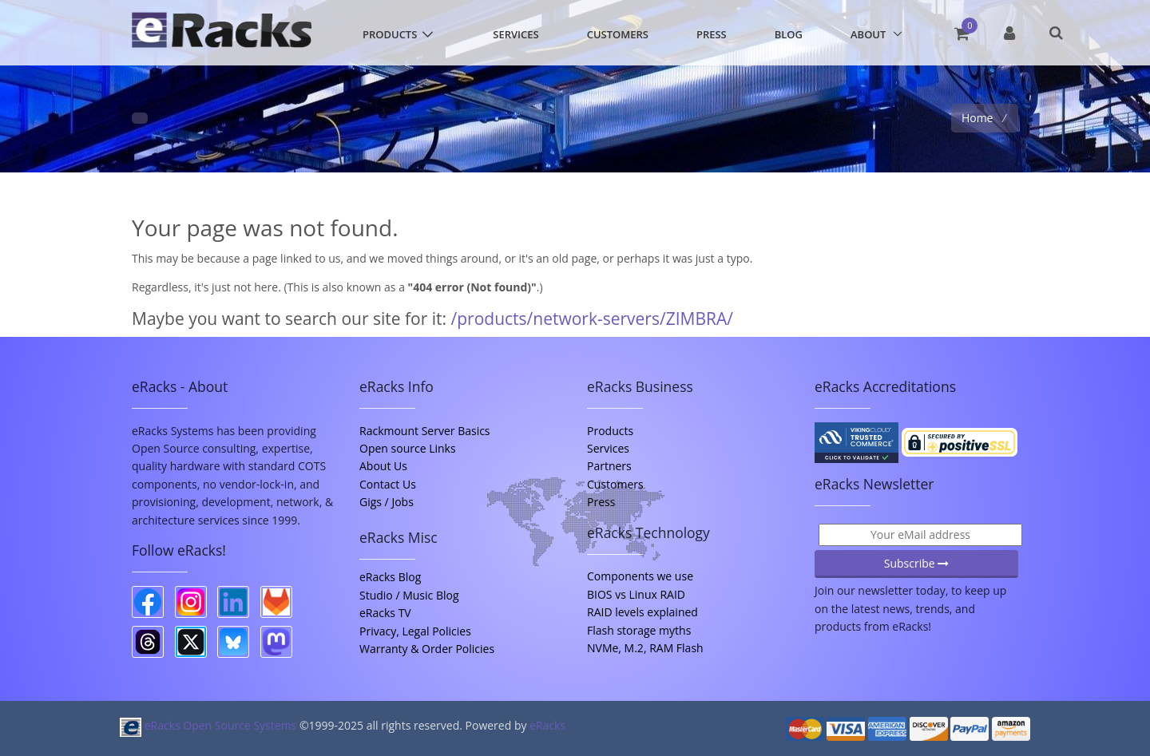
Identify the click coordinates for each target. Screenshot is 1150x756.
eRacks (547, 725)
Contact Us (387, 484)
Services (515, 34)
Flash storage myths (639, 630)
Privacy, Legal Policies (415, 631)
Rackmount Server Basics (424, 430)
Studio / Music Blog (409, 595)
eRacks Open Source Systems (209, 725)
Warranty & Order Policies (426, 648)
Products (390, 34)
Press (711, 34)
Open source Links (407, 448)
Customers (617, 34)
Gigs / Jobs (386, 501)
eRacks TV (385, 612)
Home (979, 117)
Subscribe (917, 563)
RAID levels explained (642, 611)
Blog (789, 34)
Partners (609, 465)
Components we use (640, 576)
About (868, 34)
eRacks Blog (390, 576)
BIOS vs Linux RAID (636, 594)
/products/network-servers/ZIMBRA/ (592, 318)
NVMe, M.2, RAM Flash (645, 647)
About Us (383, 465)
